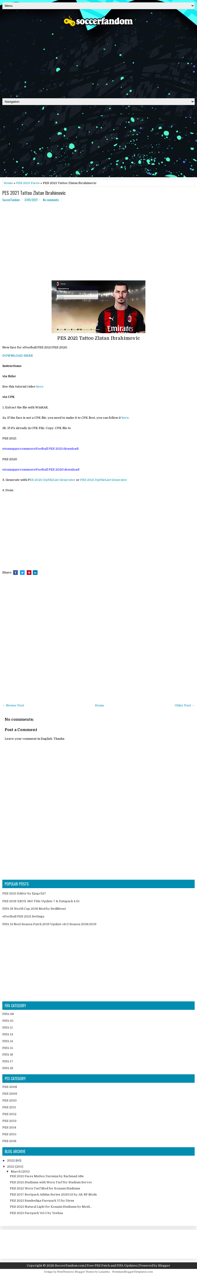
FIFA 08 (8, 1014)
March (16, 1171)
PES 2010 (9, 1100)
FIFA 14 (7, 1041)
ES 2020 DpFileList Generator (52, 480)
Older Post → (185, 705)
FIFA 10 (7, 1020)
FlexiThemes (65, 1271)
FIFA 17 (7, 1061)
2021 (11, 1166)
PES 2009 (9, 1093)
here (39, 386)
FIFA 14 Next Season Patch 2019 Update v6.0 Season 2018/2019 (49, 924)
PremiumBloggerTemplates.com (132, 1271)
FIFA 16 (7, 1054)
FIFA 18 (7, 1068)
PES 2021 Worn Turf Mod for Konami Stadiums (45, 1188)
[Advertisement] (98, 61)
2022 (11, 1160)
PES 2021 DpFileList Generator (103, 480)
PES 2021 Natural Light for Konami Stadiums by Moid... (51, 1206)
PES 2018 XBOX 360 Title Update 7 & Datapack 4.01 (41, 901)
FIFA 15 (7, 1048)
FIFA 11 (7, 1027)
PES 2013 (9, 1121)
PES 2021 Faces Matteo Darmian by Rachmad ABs (47, 1176)
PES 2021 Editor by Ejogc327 (24, 893)
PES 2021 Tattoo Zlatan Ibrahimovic (34, 192)
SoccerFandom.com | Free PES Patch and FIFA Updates (96, 1265)
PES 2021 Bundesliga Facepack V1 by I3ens (42, 1200)
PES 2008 (9, 1087)
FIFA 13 (7, 1034)
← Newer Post (13, 705)
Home (8, 183)
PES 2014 (9, 1127)
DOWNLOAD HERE (17, 355)
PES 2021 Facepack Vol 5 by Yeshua (36, 1213)
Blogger (164, 1265)
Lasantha (104, 1271)
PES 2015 (9, 1134)
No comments (51, 199)
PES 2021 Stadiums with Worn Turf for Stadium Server (51, 1182)
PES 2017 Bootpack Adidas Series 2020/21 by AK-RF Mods (53, 1194)
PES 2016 (9, 1141)
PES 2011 (9, 1107)
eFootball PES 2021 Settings (23, 916)
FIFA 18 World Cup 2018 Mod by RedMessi (34, 908)
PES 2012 (9, 1114)
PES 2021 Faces (28, 183)
